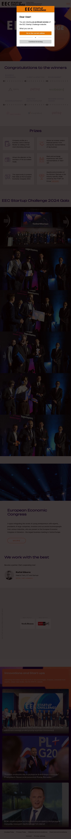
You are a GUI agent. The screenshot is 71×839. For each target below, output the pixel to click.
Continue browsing (36, 42)
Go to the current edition (35, 33)
